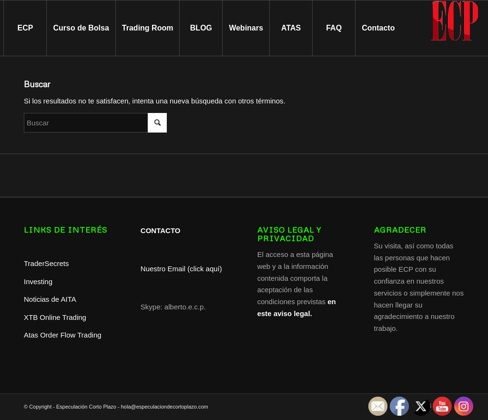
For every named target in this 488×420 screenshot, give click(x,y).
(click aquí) (204, 269)
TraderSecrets (46, 263)
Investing (39, 281)
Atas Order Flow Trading (63, 335)
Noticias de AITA (50, 299)
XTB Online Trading (55, 317)
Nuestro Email (163, 269)
